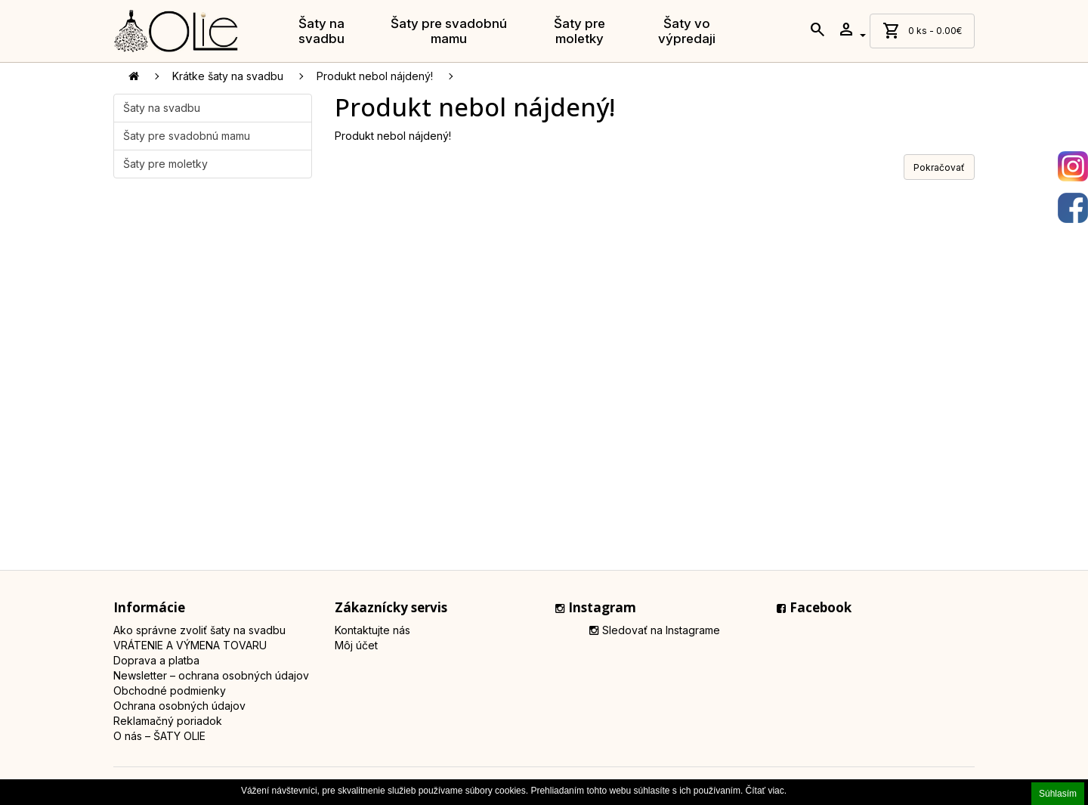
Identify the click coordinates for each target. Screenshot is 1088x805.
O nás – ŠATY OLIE (159, 735)
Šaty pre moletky (579, 31)
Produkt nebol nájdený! (375, 76)
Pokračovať (939, 167)
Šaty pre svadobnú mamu (449, 31)
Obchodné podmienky (169, 690)
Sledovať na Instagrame (654, 630)
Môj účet (356, 645)
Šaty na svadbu (321, 31)
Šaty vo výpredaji (687, 31)
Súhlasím (1058, 793)
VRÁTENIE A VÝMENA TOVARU (190, 645)
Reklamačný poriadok (167, 720)
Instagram (595, 607)
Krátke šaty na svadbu (227, 76)
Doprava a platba (156, 660)
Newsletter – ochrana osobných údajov (211, 675)
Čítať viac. (766, 790)
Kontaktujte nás (372, 630)
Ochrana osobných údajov (179, 705)
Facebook (814, 607)
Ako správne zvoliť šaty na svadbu (199, 630)
